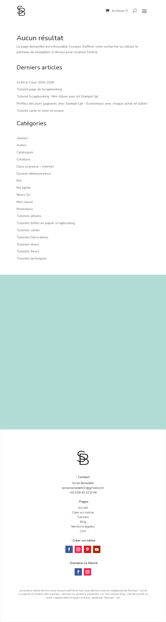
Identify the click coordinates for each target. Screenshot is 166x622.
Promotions (25, 209)
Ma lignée (24, 187)
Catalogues (25, 152)
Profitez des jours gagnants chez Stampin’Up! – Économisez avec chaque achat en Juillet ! (82, 103)
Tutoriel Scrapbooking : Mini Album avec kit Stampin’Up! (57, 96)
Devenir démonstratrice (34, 173)
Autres (21, 145)
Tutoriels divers (28, 244)
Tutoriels (83, 517)
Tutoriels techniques (32, 258)
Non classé (25, 202)
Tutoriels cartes (28, 230)
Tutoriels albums (29, 216)
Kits (19, 180)
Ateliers (22, 138)
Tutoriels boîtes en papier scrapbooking (46, 223)
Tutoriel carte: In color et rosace (40, 110)
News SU (23, 195)
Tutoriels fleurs (28, 251)
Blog (83, 522)
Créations (24, 159)
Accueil (83, 508)
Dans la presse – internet (35, 166)
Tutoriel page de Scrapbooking (39, 89)
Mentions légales (83, 526)
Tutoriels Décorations (32, 237)
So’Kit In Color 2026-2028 (35, 82)
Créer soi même (83, 512)
